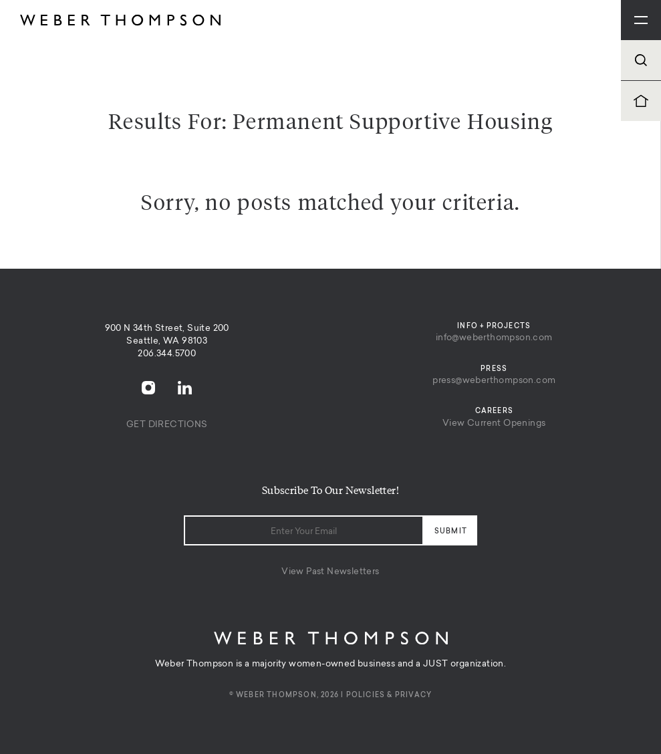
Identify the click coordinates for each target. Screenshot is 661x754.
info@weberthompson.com (494, 338)
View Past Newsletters (330, 572)
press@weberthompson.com (493, 380)
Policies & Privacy (389, 696)
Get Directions (167, 424)
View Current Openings (493, 423)
